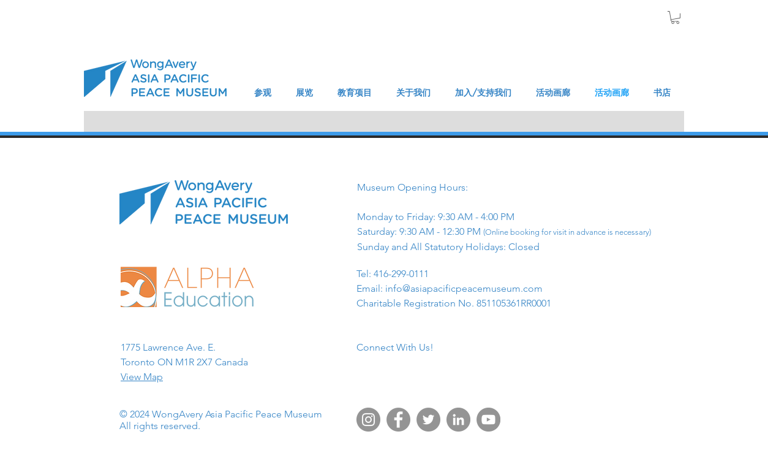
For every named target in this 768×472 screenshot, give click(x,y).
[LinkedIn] (458, 420)
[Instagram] (368, 420)
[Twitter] (428, 420)
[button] (675, 17)
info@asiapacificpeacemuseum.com (464, 288)
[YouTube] (488, 420)
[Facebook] (398, 420)
